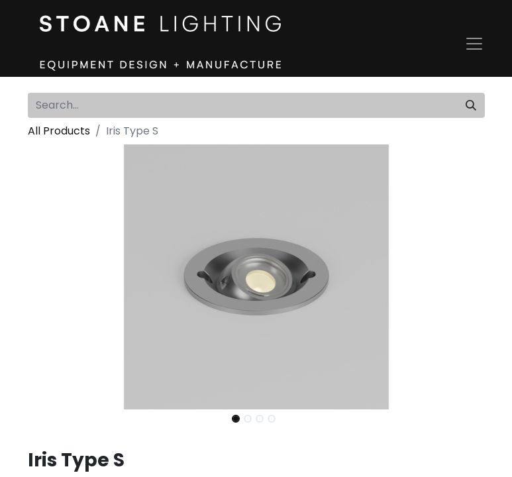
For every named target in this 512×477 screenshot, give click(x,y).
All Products (59, 130)
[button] (62, 277)
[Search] (471, 105)
